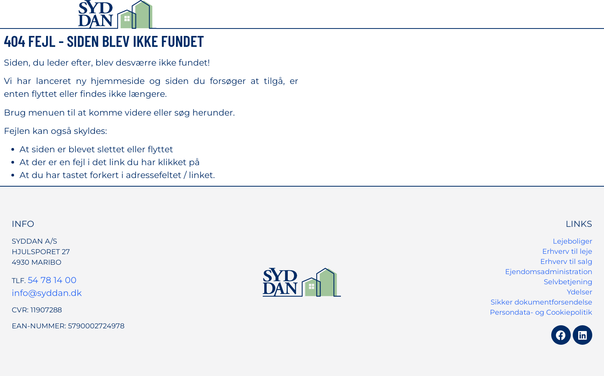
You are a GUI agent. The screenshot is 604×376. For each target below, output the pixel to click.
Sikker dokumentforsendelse (541, 302)
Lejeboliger (572, 241)
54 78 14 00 (52, 280)
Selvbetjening (568, 282)
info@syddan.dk (47, 293)
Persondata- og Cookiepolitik (541, 312)
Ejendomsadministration (548, 271)
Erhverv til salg (566, 261)
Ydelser (579, 292)
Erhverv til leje (567, 251)
